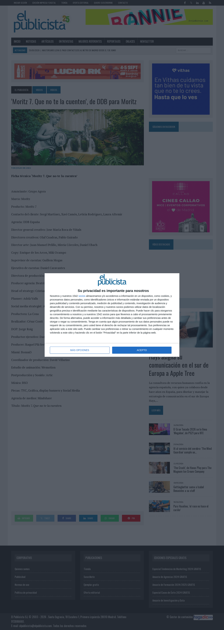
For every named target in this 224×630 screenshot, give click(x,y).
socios (81, 296)
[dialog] (112, 315)
